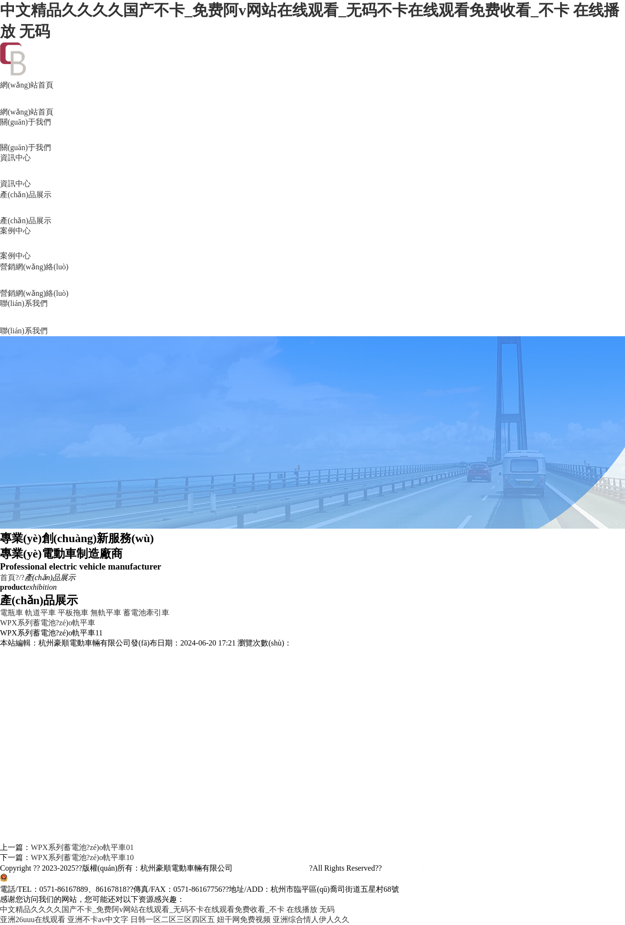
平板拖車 (73, 612)
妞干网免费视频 (244, 919)
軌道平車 (40, 612)
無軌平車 (105, 612)
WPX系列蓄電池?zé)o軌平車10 (82, 857)
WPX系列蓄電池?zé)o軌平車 (47, 623)
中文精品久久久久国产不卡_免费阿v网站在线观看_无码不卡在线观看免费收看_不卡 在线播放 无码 (167, 909)
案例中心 (312, 244)
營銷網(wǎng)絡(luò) (312, 281)
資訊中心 (312, 171)
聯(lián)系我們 (312, 317)
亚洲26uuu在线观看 (32, 919)
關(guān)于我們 (312, 135)
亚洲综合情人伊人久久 (311, 919)
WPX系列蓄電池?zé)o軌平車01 (82, 847)
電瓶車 (11, 612)
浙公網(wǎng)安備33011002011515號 (71, 879)
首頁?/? (12, 577)
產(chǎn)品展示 (312, 208)
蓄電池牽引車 (146, 612)
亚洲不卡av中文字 (97, 919)
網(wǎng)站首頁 (312, 99)
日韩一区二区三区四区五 (172, 919)
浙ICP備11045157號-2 (271, 868)
